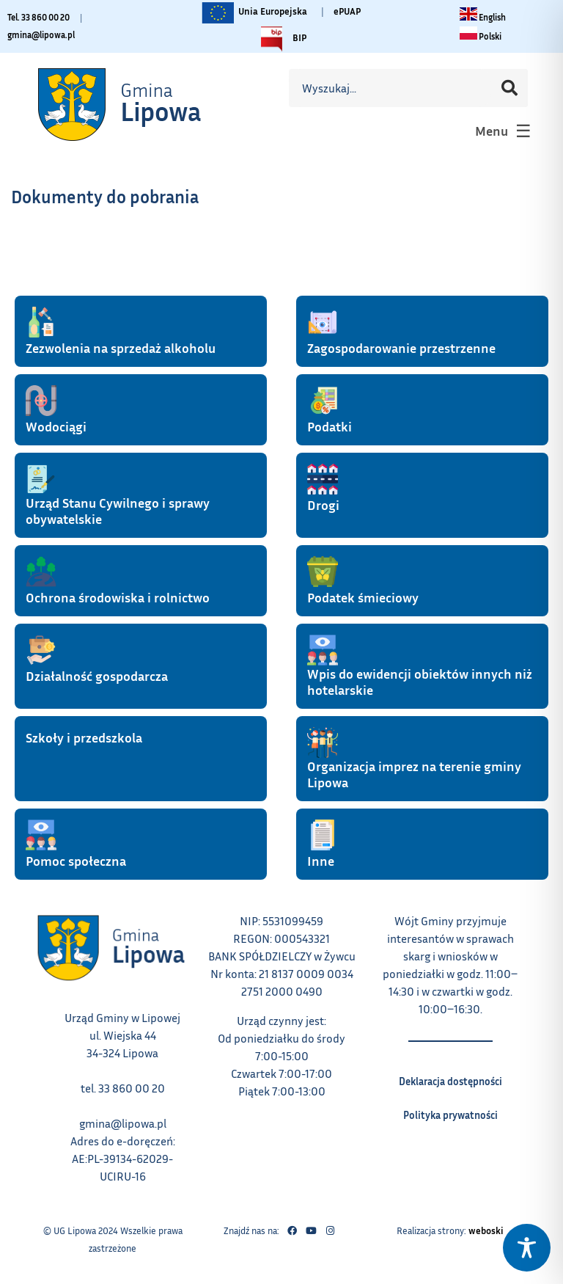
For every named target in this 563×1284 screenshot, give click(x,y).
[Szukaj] (509, 88)
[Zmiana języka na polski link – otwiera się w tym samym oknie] (480, 35)
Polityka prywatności (450, 1109)
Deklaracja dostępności (450, 1076)
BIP (280, 39)
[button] (501, 130)
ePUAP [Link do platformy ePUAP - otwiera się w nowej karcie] (347, 11)
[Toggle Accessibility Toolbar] (526, 1247)
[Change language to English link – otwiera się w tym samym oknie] (483, 16)
